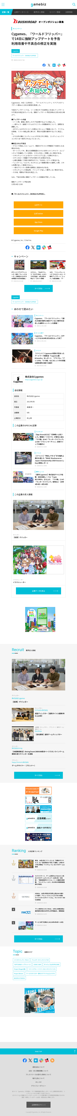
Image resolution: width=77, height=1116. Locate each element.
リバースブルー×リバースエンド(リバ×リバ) (42, 969)
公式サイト (38, 205)
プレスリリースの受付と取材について (38, 1074)
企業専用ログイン (38, 1105)
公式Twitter (38, 213)
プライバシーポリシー (38, 1086)
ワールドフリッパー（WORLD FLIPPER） (25, 55)
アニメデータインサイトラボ (40, 960)
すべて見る (38, 288)
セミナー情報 (54, 12)
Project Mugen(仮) (20, 969)
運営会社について (38, 1067)
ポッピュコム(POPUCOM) (51, 964)
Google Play (38, 230)
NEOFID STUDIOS (19, 978)
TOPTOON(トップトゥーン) (22, 964)
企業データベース (21, 12)
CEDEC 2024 (37, 964)
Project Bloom (18, 973)
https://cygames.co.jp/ (33, 380)
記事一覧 (5, 12)
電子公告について (38, 1078)
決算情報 (68, 12)
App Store (38, 222)
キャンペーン (17, 28)
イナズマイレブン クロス (21, 960)
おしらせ (38, 1082)
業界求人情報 (39, 12)
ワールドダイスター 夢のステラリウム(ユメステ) (40, 973)
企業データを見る (38, 591)
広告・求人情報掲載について (38, 1071)
